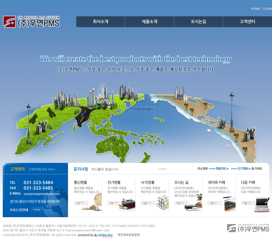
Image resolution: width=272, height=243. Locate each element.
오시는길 (198, 22)
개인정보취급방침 (128, 234)
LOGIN (267, 8)
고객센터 (247, 22)
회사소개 (100, 22)
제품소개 (149, 22)
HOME (255, 8)
